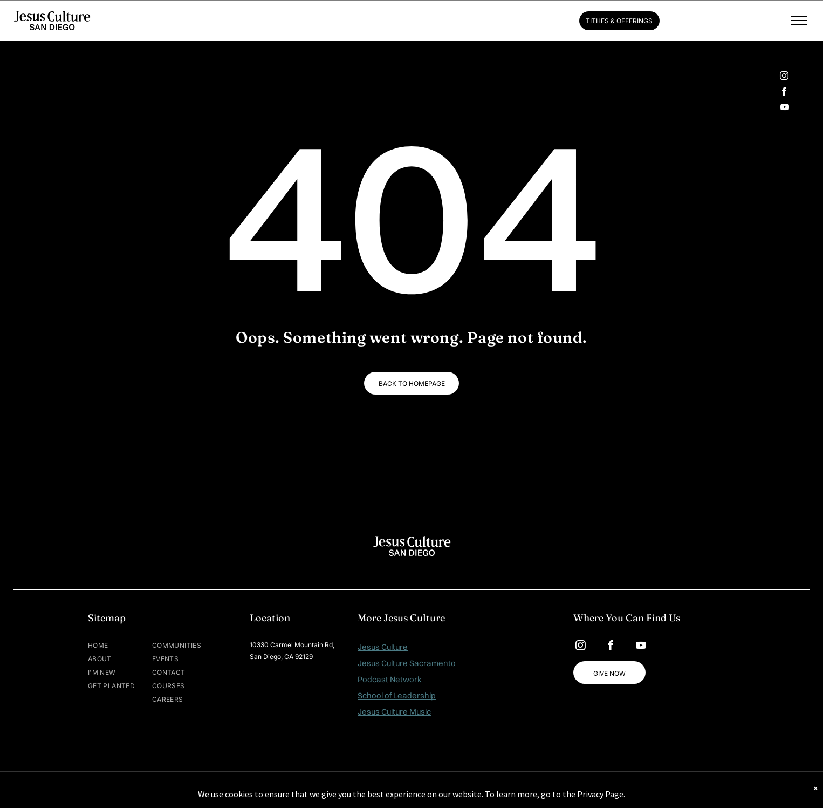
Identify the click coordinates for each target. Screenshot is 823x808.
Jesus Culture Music (394, 712)
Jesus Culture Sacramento (407, 663)
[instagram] (784, 77)
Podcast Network (390, 679)
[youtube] (784, 108)
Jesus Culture (383, 647)
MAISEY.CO (445, 789)
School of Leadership (397, 695)
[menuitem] (120, 645)
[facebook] (784, 92)
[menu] (799, 20)
